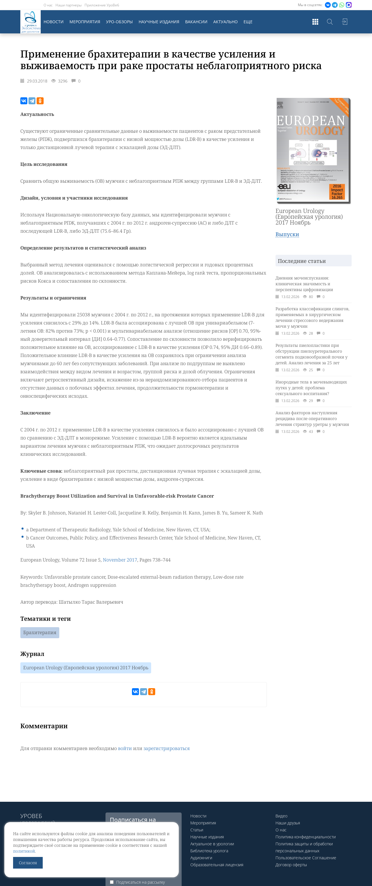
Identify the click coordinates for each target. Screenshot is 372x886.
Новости (54, 21)
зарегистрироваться (167, 748)
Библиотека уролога (209, 850)
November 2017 (120, 560)
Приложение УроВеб (102, 5)
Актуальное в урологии (212, 843)
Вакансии (196, 21)
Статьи (196, 830)
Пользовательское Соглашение (306, 857)
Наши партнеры (69, 5)
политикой (24, 851)
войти (125, 748)
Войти (344, 21)
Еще (248, 21)
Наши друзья (288, 823)
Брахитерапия (39, 632)
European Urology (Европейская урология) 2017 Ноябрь (85, 667)
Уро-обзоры (119, 21)
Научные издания (159, 21)
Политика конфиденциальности (306, 837)
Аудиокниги (201, 857)
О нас (48, 5)
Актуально (225, 21)
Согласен (28, 862)
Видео (281, 816)
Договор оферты (291, 864)
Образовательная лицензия (216, 864)
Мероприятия (84, 21)
